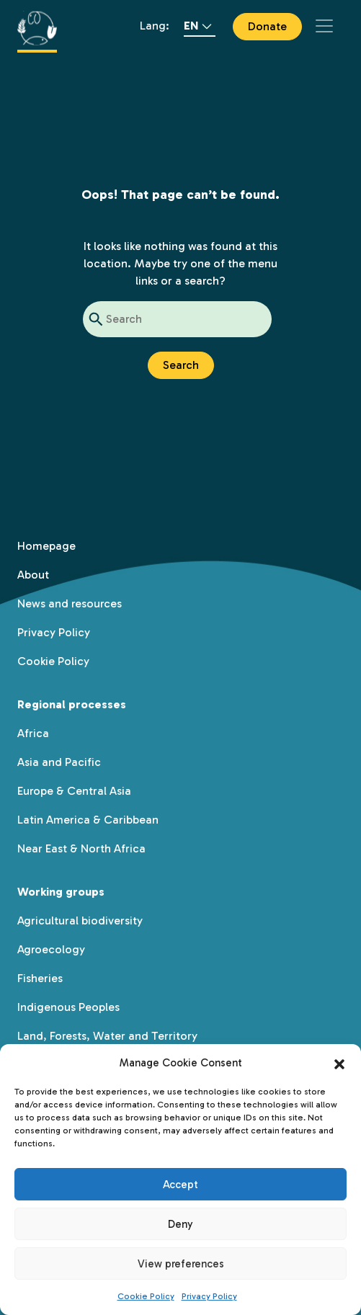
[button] (339, 1063)
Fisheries (40, 978)
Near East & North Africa (81, 848)
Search (181, 365)
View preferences (181, 1263)
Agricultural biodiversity (80, 920)
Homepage (46, 546)
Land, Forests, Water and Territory (107, 1036)
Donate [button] (267, 26)
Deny (180, 1224)
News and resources (69, 603)
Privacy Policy (209, 1296)
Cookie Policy (145, 1296)
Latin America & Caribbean (88, 819)
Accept (180, 1184)
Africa (33, 733)
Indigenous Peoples (68, 1007)
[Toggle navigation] (324, 26)
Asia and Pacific (59, 762)
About (33, 574)
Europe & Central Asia (74, 791)
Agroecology (51, 949)
